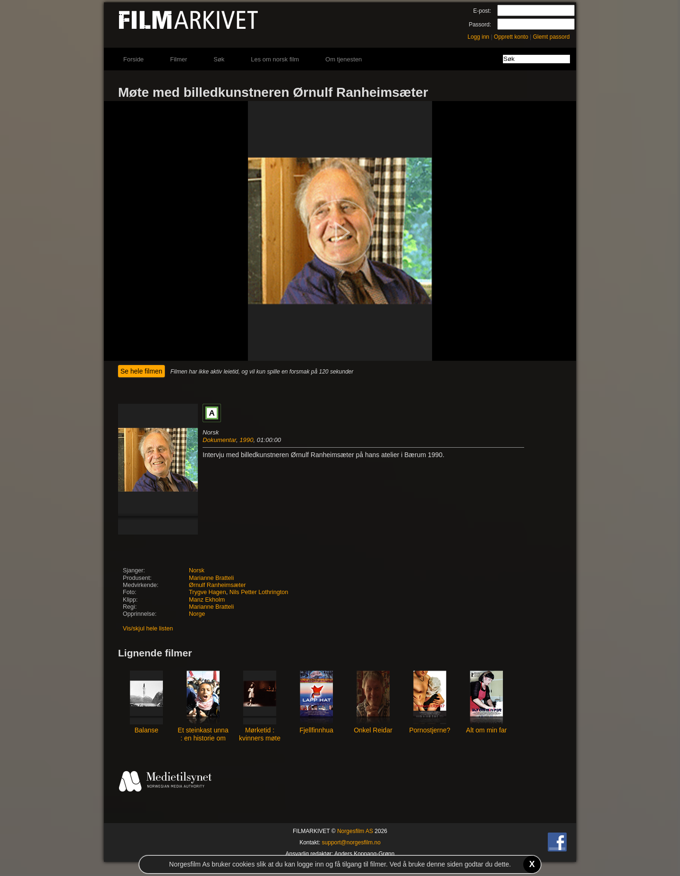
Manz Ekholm (207, 599)
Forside (133, 59)
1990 (246, 439)
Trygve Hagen (207, 592)
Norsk (196, 570)
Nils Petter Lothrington (259, 592)
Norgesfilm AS (355, 831)
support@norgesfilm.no (351, 842)
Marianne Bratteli (211, 578)
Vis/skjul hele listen (148, 628)
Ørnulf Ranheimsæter (217, 585)
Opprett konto (511, 37)
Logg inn (478, 37)
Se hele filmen (141, 371)
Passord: (480, 24)
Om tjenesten (343, 59)
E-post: (482, 11)
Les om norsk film (275, 59)
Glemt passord (551, 37)
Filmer (178, 59)
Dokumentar (219, 439)
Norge (197, 614)
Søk (218, 59)
